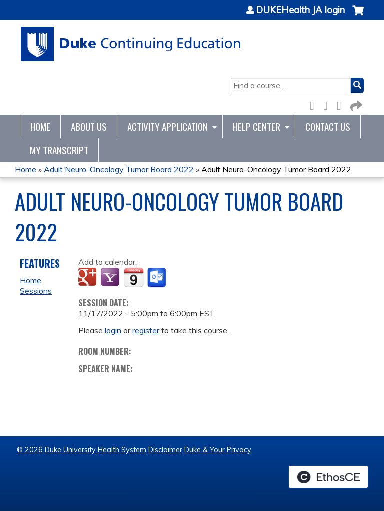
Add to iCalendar (134, 277)
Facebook (315, 104)
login (113, 330)
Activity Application (168, 126)
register (146, 330)
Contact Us (328, 126)
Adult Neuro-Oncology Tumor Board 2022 (119, 169)
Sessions (36, 291)
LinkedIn (342, 104)
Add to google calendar (88, 278)
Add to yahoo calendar (111, 278)
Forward (355, 104)
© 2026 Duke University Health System (81, 449)
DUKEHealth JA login (300, 10)
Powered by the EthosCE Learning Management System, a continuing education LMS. (328, 477)
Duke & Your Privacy (218, 449)
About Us (89, 126)
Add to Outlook (158, 278)
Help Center (256, 126)
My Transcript (59, 150)
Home (40, 126)
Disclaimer (165, 449)
